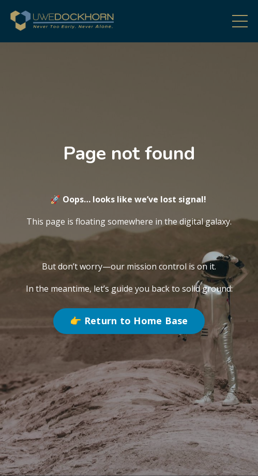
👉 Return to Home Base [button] (129, 320)
